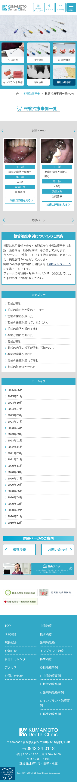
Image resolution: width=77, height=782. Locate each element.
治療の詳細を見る (20, 200)
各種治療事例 (31, 93)
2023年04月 (15, 427)
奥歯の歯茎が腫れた (20, 354)
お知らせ (11, 650)
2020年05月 (15, 491)
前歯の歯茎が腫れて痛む (23, 328)
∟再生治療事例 (50, 714)
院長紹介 (11, 642)
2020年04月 (15, 497)
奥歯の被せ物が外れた (22, 366)
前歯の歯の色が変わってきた (26, 309)
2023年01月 (15, 440)
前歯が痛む (15, 303)
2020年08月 (15, 472)
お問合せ (60, 7)
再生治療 (46, 659)
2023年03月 (15, 434)
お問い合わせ (57, 549)
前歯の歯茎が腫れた (20, 316)
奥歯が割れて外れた (20, 335)
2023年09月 (15, 415)
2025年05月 (15, 389)
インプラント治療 (52, 650)
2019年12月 (15, 522)
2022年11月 (15, 446)
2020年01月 (15, 516)
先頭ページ (39, 130)
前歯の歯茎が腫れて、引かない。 (29, 322)
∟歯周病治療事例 (52, 692)
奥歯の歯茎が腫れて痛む (23, 360)
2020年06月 (15, 484)
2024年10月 (15, 402)
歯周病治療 (47, 642)
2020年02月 (15, 509)
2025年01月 (15, 396)
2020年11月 (15, 465)
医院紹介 (11, 634)
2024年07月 (15, 408)
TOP (8, 625)
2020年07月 (15, 478)
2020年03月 (15, 503)
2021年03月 (15, 453)
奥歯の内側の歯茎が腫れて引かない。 (31, 347)
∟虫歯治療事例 (50, 675)
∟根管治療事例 (50, 684)
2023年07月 (15, 421)
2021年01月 (15, 459)
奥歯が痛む (15, 341)
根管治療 (19, 549)
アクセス (49, 7)
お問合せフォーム (59, 264)
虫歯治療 (46, 625)
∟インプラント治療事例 (55, 703)
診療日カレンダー (38, 8)
